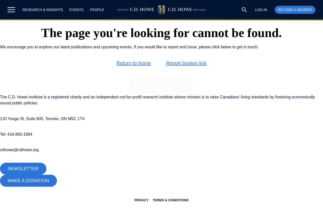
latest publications (76, 47)
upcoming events (116, 47)
